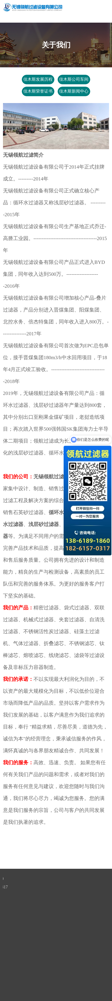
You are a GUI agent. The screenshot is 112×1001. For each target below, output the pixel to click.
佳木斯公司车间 (73, 79)
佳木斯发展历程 (38, 79)
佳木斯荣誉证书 (38, 91)
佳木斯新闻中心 (73, 91)
